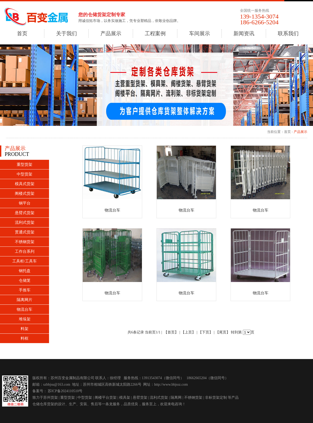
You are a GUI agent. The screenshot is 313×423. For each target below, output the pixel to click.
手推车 (25, 290)
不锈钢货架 (24, 242)
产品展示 (110, 33)
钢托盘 (25, 271)
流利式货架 (24, 222)
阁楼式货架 (24, 193)
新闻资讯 (243, 33)
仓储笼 (25, 280)
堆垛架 (25, 319)
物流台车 (24, 309)
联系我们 (288, 33)
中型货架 (24, 174)
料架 (24, 329)
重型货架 (24, 164)
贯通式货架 (24, 232)
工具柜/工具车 (24, 261)
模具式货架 (24, 184)
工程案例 (155, 33)
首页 (22, 33)
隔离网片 (24, 300)
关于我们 (66, 33)
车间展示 (199, 33)
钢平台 (25, 203)
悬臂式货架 (24, 213)
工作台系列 (24, 251)
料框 (24, 338)
